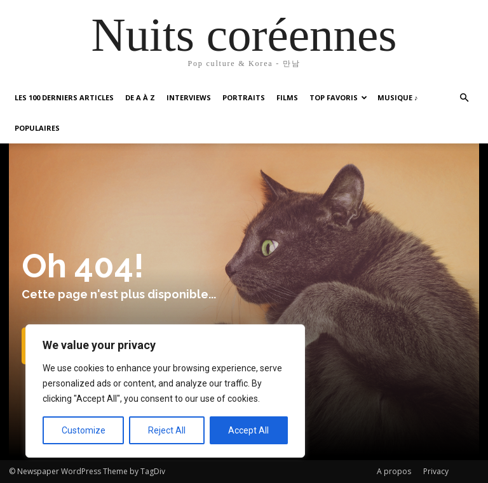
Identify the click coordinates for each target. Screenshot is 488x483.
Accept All (248, 430)
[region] (165, 391)
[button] (464, 98)
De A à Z (140, 97)
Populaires (37, 128)
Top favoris (338, 97)
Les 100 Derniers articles (64, 97)
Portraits (243, 97)
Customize (83, 430)
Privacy (436, 471)
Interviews (188, 97)
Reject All (167, 430)
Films (287, 97)
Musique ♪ (397, 97)
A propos (394, 471)
